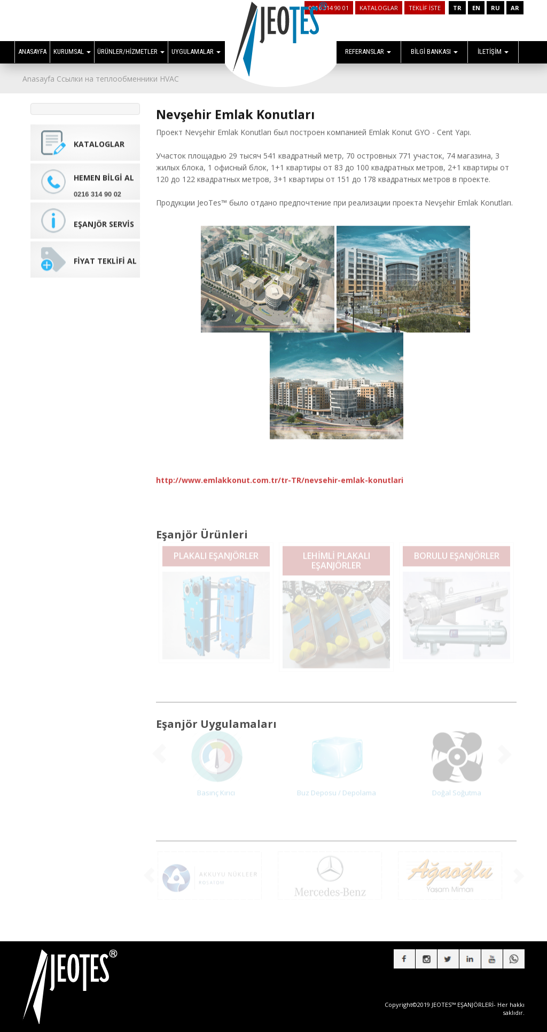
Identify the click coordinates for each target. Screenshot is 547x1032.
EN (476, 8)
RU (495, 8)
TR (457, 8)
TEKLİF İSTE (425, 8)
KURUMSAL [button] (72, 51)
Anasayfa (38, 79)
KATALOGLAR (379, 8)
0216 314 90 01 (329, 8)
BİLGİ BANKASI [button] (434, 51)
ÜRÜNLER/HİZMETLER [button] (131, 51)
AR (515, 8)
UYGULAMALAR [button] (196, 51)
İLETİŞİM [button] (493, 51)
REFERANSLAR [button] (368, 51)
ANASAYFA (32, 51)
